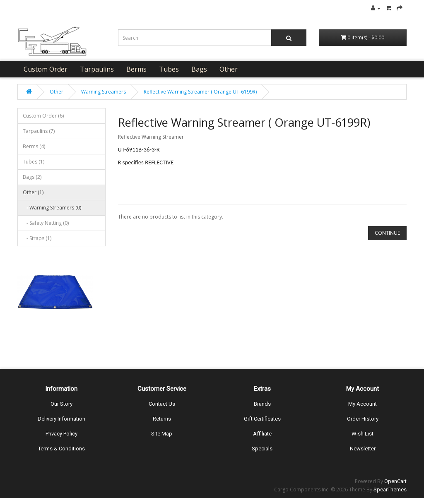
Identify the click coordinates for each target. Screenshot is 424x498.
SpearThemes (390, 489)
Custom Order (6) (43, 115)
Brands (262, 404)
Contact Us (162, 404)
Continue (387, 232)
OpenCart (395, 481)
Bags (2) (32, 176)
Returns (162, 419)
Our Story (61, 404)
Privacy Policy (61, 434)
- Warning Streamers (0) (52, 207)
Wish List (362, 434)
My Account (362, 404)
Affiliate (262, 434)
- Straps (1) (37, 238)
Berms (136, 69)
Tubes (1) (33, 161)
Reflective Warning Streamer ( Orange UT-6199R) (200, 91)
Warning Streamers (103, 91)
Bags (199, 69)
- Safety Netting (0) (46, 222)
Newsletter (363, 448)
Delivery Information (61, 419)
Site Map (161, 434)
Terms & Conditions (61, 448)
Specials (262, 448)
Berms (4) (34, 146)
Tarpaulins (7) (39, 131)
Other (228, 69)
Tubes (169, 69)
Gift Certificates (262, 419)
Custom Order (45, 69)
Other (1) (33, 192)
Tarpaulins (97, 69)
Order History (362, 419)
